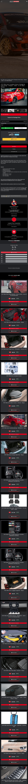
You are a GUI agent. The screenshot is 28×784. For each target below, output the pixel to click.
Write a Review (14, 252)
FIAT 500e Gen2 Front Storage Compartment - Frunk (14, 643)
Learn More (17, 134)
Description (14, 146)
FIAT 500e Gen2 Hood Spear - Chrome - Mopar (14, 753)
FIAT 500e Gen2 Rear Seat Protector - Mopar (14, 322)
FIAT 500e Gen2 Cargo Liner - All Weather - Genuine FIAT (14, 349)
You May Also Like (14, 151)
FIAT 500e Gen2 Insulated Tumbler (14, 375)
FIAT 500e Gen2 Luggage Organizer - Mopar (14, 590)
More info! (25, 121)
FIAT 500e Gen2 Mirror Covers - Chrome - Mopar (14, 402)
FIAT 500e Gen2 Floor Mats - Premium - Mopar (14, 670)
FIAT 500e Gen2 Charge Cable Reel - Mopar (14, 454)
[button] (26, 98)
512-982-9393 (23, 188)
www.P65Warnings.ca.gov (5, 196)
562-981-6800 (6, 189)
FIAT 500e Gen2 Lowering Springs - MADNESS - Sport (14, 428)
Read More (14, 226)
